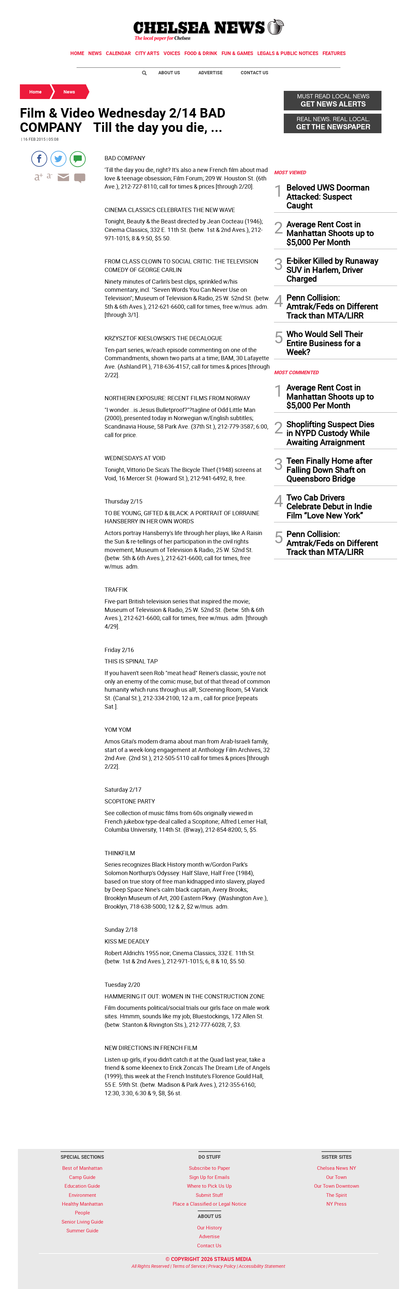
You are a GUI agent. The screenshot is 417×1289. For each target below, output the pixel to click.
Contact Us (254, 72)
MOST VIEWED (290, 172)
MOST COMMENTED (296, 372)
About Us (169, 72)
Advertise (210, 72)
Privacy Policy (222, 1266)
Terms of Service (188, 1266)
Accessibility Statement (262, 1266)
